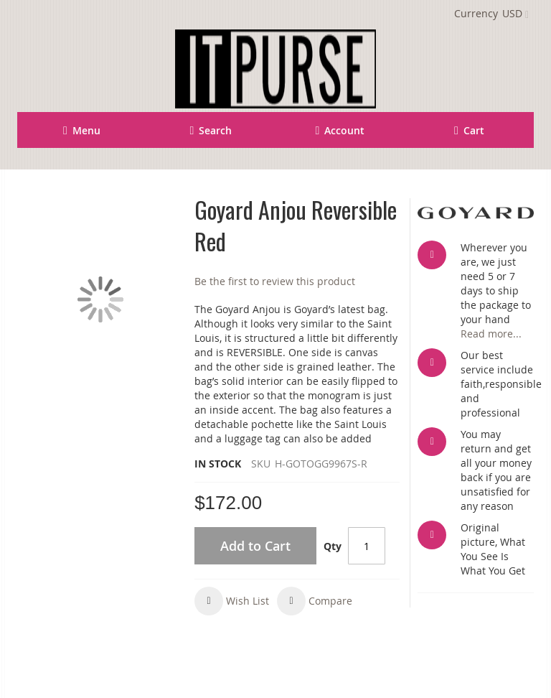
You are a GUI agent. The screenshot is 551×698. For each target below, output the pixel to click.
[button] (231, 601)
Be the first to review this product (274, 281)
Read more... (491, 333)
